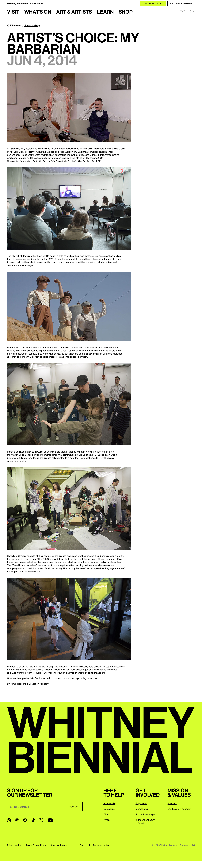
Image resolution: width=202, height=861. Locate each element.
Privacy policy (14, 845)
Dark (80, 845)
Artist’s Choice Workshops (40, 678)
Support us (141, 803)
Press (106, 819)
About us (172, 803)
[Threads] (17, 820)
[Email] (35, 806)
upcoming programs (86, 678)
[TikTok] (33, 820)
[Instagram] (9, 820)
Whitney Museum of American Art (25, 3)
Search (192, 11)
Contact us (109, 808)
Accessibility (109, 803)
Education (15, 25)
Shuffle (182, 11)
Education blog (32, 25)
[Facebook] (25, 820)
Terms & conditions (36, 845)
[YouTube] (50, 820)
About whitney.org (59, 845)
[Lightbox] (69, 107)
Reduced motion (99, 845)
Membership (142, 808)
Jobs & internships (145, 814)
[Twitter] (41, 820)
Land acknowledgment (179, 808)
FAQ (105, 814)
